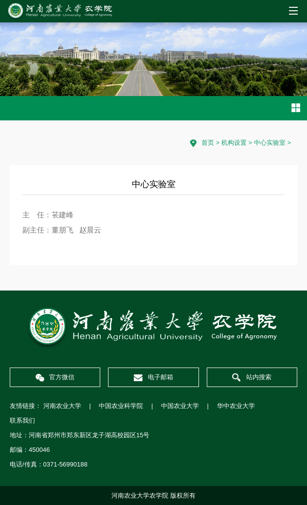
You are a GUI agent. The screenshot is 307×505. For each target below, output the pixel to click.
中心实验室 (270, 142)
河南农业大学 (62, 405)
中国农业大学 (180, 405)
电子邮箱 (153, 377)
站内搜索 (251, 377)
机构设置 (234, 142)
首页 (207, 142)
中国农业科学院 (121, 405)
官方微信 (55, 377)
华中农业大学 (236, 405)
